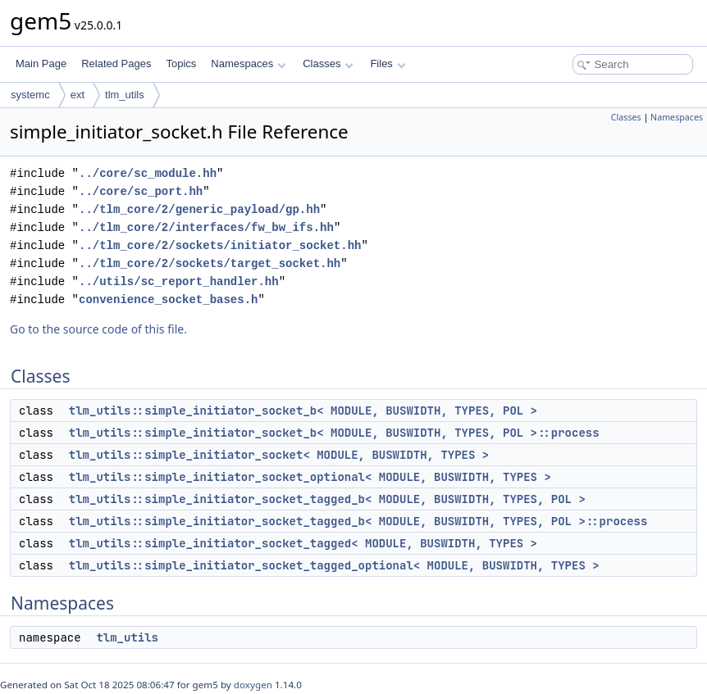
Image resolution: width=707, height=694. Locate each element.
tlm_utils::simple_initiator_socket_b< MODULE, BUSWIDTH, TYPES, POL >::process (334, 432)
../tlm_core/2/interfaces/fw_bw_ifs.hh (206, 227)
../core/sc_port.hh (141, 191)
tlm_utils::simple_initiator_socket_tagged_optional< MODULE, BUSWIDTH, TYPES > (334, 565)
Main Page (41, 63)
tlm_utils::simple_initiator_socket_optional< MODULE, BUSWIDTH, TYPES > (310, 476)
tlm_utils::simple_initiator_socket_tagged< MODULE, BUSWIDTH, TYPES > (303, 543)
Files (387, 63)
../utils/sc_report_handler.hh (179, 281)
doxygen (253, 684)
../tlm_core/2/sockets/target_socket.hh (209, 263)
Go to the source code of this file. (98, 329)
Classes (328, 63)
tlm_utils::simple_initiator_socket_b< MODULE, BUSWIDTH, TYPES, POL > (303, 410)
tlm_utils (124, 94)
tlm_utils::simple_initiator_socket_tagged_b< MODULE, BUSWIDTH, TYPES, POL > (327, 499)
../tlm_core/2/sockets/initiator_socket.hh (220, 245)
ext (77, 94)
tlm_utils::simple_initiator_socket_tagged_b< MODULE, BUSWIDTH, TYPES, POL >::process (358, 521)
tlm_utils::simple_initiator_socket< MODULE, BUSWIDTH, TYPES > (279, 454)
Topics (181, 63)
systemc (30, 94)
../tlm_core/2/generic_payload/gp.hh (199, 209)
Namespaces (248, 63)
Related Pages (116, 63)
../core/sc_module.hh (148, 173)
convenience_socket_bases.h (168, 299)
